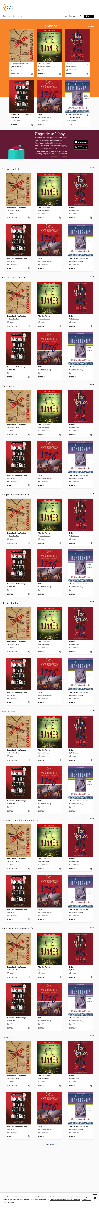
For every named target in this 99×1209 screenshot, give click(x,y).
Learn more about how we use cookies (65, 1200)
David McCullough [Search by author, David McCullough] (46, 117)
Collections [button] (19, 16)
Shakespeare (10, 386)
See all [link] (91, 26)
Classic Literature (12, 603)
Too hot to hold (11, 169)
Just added (49, 26)
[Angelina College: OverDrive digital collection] (8, 7)
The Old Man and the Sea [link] (75, 115)
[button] (69, 16)
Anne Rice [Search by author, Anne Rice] (15, 117)
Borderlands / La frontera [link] (19, 64)
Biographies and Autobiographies (20, 820)
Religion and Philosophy (15, 494)
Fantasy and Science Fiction (17, 928)
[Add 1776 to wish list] (59, 124)
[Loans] (79, 16)
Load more (49, 1145)
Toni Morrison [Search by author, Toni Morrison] (72, 67)
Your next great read (13, 277)
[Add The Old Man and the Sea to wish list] (87, 124)
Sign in (89, 16)
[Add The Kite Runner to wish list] (59, 74)
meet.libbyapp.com (58, 156)
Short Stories (10, 711)
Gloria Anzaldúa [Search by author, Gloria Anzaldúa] (17, 67)
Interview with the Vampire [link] (20, 115)
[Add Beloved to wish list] (87, 74)
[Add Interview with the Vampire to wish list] (31, 124)
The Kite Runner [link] (44, 64)
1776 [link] (40, 115)
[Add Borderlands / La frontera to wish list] (31, 74)
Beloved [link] (69, 64)
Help (92, 3)
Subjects (6, 16)
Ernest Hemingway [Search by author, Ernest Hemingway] (74, 117)
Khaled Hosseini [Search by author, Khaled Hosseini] (45, 67)
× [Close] (95, 1198)
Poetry (6, 1037)
